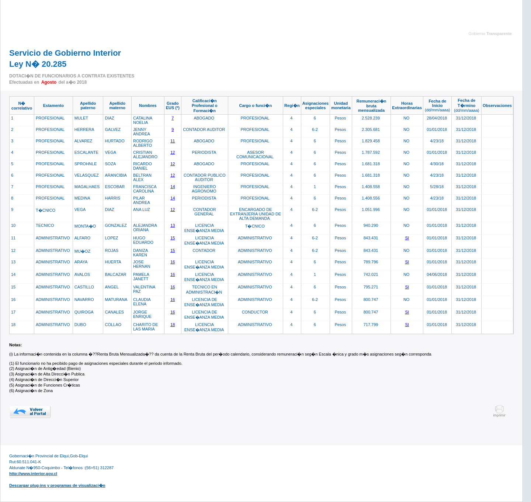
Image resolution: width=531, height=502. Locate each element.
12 (172, 152)
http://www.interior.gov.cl (33, 473)
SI (407, 238)
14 (172, 186)
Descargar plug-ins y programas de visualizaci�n (57, 485)
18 (172, 324)
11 (172, 141)
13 (172, 225)
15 (172, 238)
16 (172, 262)
